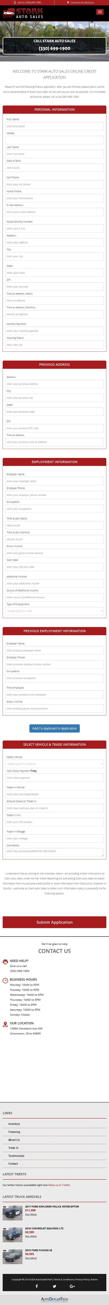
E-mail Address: (15, 205)
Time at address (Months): (21, 307)
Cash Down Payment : (22, 770)
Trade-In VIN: (14, 815)
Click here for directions (82, 2)
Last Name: (13, 147)
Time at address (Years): (20, 293)
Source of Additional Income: (22, 590)
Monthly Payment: (16, 324)
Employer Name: (16, 474)
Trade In (13, 1148)
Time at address (15, 435)
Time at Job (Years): (17, 518)
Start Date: (13, 560)
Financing (14, 1132)
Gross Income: (15, 546)
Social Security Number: (20, 221)
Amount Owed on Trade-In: (22, 801)
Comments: (13, 845)
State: (10, 266)
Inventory (14, 1124)
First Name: (13, 119)
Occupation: (13, 502)
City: (9, 249)
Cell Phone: (13, 177)
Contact (13, 1163)
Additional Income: (17, 576)
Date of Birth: (14, 161)
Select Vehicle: (15, 757)
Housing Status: (15, 337)
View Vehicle (31, 1214)
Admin (94, 1279)
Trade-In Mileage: (16, 831)
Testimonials (16, 1156)
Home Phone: (14, 191)
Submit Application (55, 922)
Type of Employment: (18, 604)
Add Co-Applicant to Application (54, 728)
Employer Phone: (16, 488)
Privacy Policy (82, 1279)
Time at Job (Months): (18, 532)
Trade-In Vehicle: (16, 787)
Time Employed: (15, 687)
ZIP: (9, 279)
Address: (11, 235)
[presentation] (30, 909)
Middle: (11, 133)
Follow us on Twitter (59, 1185)
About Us (14, 1140)
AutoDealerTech (44, 1279)
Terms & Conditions (64, 1279)
